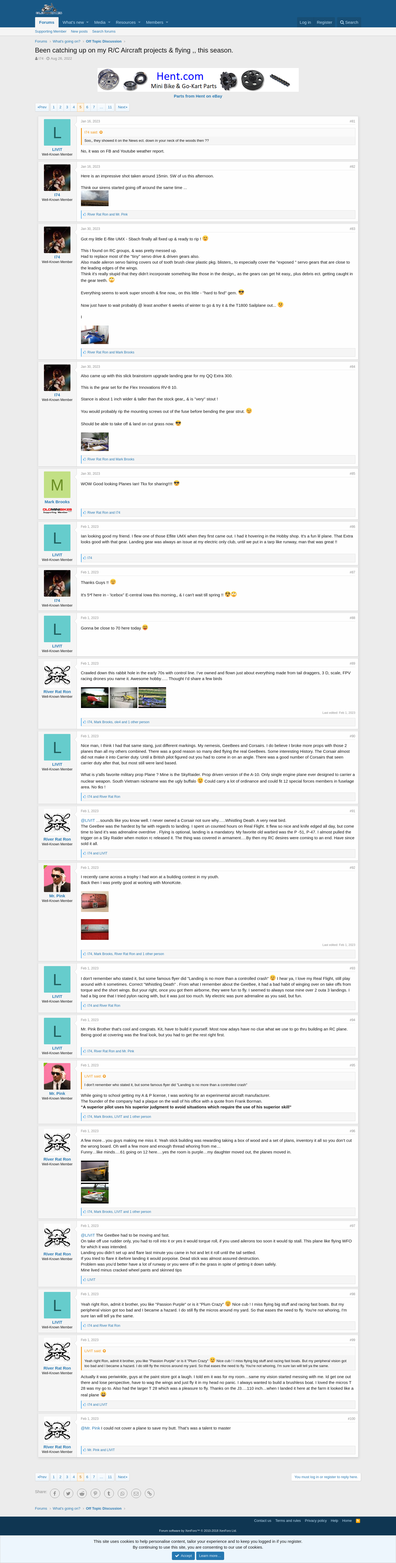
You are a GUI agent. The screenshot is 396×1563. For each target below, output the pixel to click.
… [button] (101, 107)
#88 (352, 618)
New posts (79, 31)
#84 (352, 367)
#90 (352, 736)
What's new (73, 22)
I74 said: (91, 132)
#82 (352, 167)
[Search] (349, 22)
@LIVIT (88, 820)
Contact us (262, 1521)
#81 (352, 121)
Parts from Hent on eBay (198, 96)
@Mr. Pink (90, 1428)
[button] (87, 22)
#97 (352, 1226)
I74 (40, 58)
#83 (352, 229)
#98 (352, 1294)
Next (121, 107)
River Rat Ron (57, 691)
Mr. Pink (57, 895)
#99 (352, 1340)
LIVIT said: (93, 1076)
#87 (352, 572)
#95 (352, 1065)
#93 (352, 968)
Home (347, 1521)
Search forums (104, 31)
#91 (352, 811)
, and (111, 1051)
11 (110, 107)
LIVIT (57, 149)
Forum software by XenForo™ (198, 1530)
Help (334, 1521)
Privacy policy (316, 1521)
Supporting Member (51, 31)
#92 (352, 868)
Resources (126, 22)
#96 (352, 1131)
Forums (46, 22)
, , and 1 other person (119, 722)
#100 (351, 1419)
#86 (352, 527)
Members (154, 22)
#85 (352, 474)
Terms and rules (288, 1521)
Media (100, 22)
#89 (352, 663)
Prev (43, 107)
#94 (352, 1020)
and (108, 214)
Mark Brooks (57, 501)
